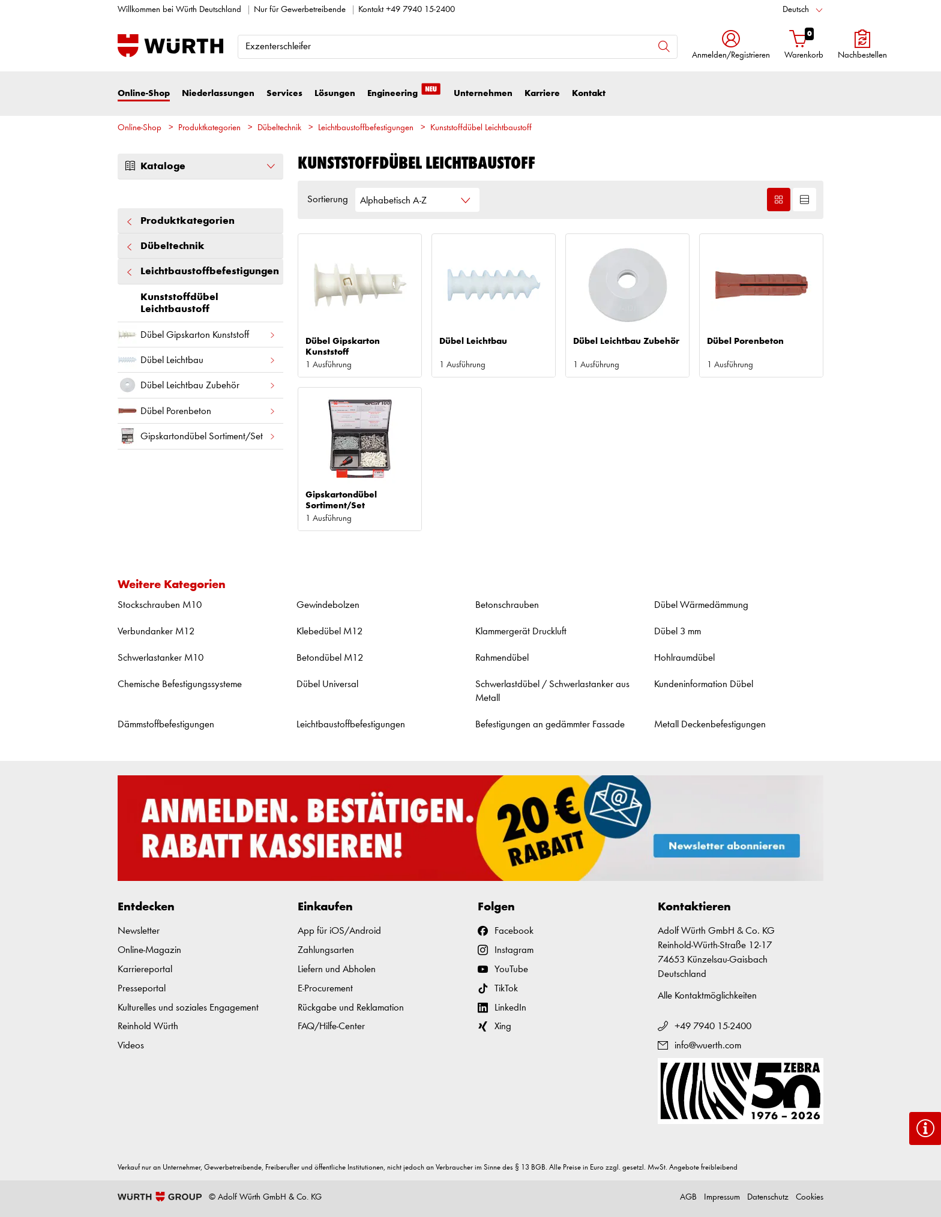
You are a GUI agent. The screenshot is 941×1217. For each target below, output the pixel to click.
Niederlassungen (218, 93)
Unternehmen (483, 93)
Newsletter (139, 931)
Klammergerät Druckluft (521, 632)
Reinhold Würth (148, 1026)
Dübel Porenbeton (197, 411)
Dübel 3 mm (677, 632)
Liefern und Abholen (337, 969)
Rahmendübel (502, 658)
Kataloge (200, 166)
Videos (131, 1046)
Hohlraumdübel (684, 658)
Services (284, 93)
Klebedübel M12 (329, 632)
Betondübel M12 (329, 658)
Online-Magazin (149, 950)
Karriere (542, 93)
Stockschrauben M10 (160, 605)
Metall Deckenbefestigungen (710, 725)
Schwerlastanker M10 (160, 658)
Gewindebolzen (327, 605)
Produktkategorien (209, 128)
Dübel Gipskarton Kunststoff (197, 334)
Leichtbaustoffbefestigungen (365, 128)
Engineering (404, 92)
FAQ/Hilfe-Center (331, 1026)
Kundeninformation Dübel (703, 684)
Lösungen (334, 93)
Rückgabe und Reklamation (351, 1008)
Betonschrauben (507, 605)
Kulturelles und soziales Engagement (188, 1008)
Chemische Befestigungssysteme (180, 684)
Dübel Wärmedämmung (701, 605)
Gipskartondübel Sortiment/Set (197, 436)
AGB (688, 1197)
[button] (731, 46)
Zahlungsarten (326, 950)
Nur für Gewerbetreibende (300, 9)
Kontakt (589, 93)
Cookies (809, 1197)
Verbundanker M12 (156, 632)
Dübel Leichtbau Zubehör (197, 385)
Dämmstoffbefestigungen (166, 725)
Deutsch (796, 9)
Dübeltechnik (279, 128)
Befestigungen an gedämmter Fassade (550, 725)
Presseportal (142, 989)
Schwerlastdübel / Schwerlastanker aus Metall (552, 691)
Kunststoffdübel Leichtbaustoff (481, 128)
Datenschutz (768, 1197)
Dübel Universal (327, 684)
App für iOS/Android (339, 931)
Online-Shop (144, 93)
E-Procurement (325, 989)
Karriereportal (145, 969)
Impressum (722, 1197)
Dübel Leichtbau (197, 360)
